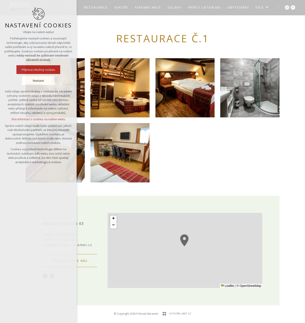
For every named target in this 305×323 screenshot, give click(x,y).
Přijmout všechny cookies (38, 70)
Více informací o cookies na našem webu (38, 119)
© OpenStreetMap (248, 286)
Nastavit (38, 81)
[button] (184, 240)
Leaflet (227, 286)
